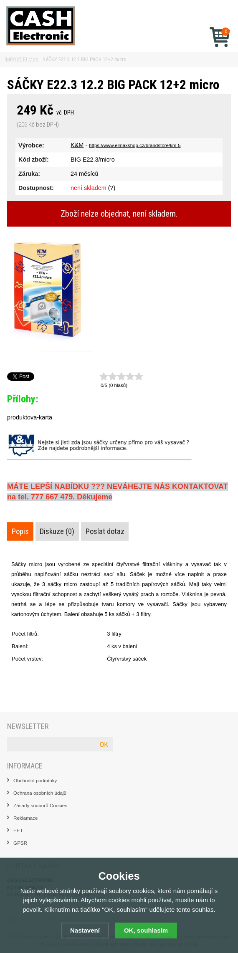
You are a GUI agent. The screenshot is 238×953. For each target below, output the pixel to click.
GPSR (20, 843)
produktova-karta (29, 417)
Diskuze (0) (57, 531)
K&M (77, 145)
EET (18, 830)
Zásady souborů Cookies (40, 805)
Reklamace (25, 818)
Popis (20, 531)
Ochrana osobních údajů (39, 793)
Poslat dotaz (105, 531)
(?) (112, 188)
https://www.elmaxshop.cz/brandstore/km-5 (135, 145)
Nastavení (85, 930)
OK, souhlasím (146, 930)
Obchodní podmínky (35, 780)
